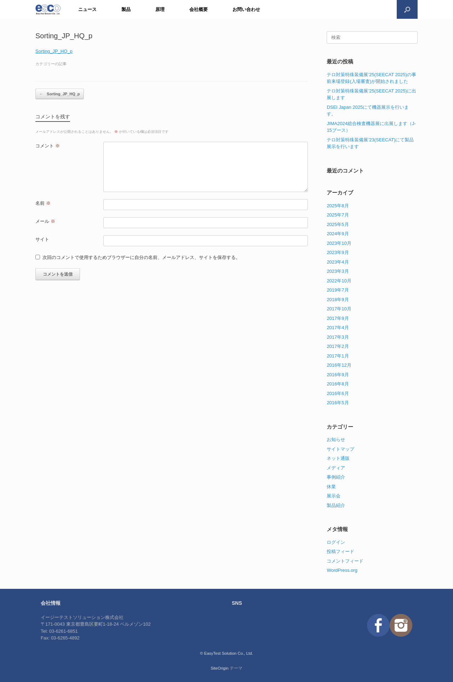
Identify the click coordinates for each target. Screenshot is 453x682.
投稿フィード (340, 551)
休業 (331, 486)
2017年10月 (339, 308)
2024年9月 (338, 233)
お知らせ (336, 439)
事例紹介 (336, 477)
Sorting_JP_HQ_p (54, 51)
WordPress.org (342, 570)
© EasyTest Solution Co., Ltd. (226, 653)
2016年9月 (338, 374)
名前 (43, 203)
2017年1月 (338, 356)
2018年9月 (338, 299)
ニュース (87, 9)
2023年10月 (339, 243)
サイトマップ (340, 449)
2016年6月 (338, 393)
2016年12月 (339, 365)
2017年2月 (338, 346)
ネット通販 (338, 458)
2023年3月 (338, 271)
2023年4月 (338, 262)
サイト (42, 239)
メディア (336, 467)
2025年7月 (338, 215)
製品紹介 (336, 505)
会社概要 (198, 9)
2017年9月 (338, 318)
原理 (160, 9)
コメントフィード (345, 561)
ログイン (336, 542)
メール (45, 221)
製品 (126, 9)
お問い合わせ (246, 9)
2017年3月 (338, 337)
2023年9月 (338, 252)
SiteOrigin (220, 668)
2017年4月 (338, 327)
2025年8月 (338, 205)
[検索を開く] (407, 9)
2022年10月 (339, 280)
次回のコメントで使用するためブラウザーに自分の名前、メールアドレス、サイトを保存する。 (141, 257)
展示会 (333, 495)
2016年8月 (338, 384)
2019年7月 (338, 290)
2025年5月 (338, 224)
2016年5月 (338, 402)
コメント (47, 145)
